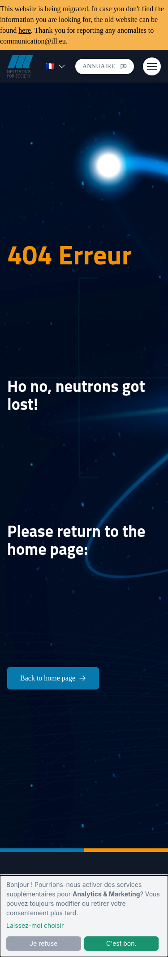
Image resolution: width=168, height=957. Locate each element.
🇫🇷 (55, 66)
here (24, 30)
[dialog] (84, 916)
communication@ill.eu (33, 41)
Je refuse (43, 943)
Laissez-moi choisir (35, 925)
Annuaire (104, 66)
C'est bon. (121, 943)
